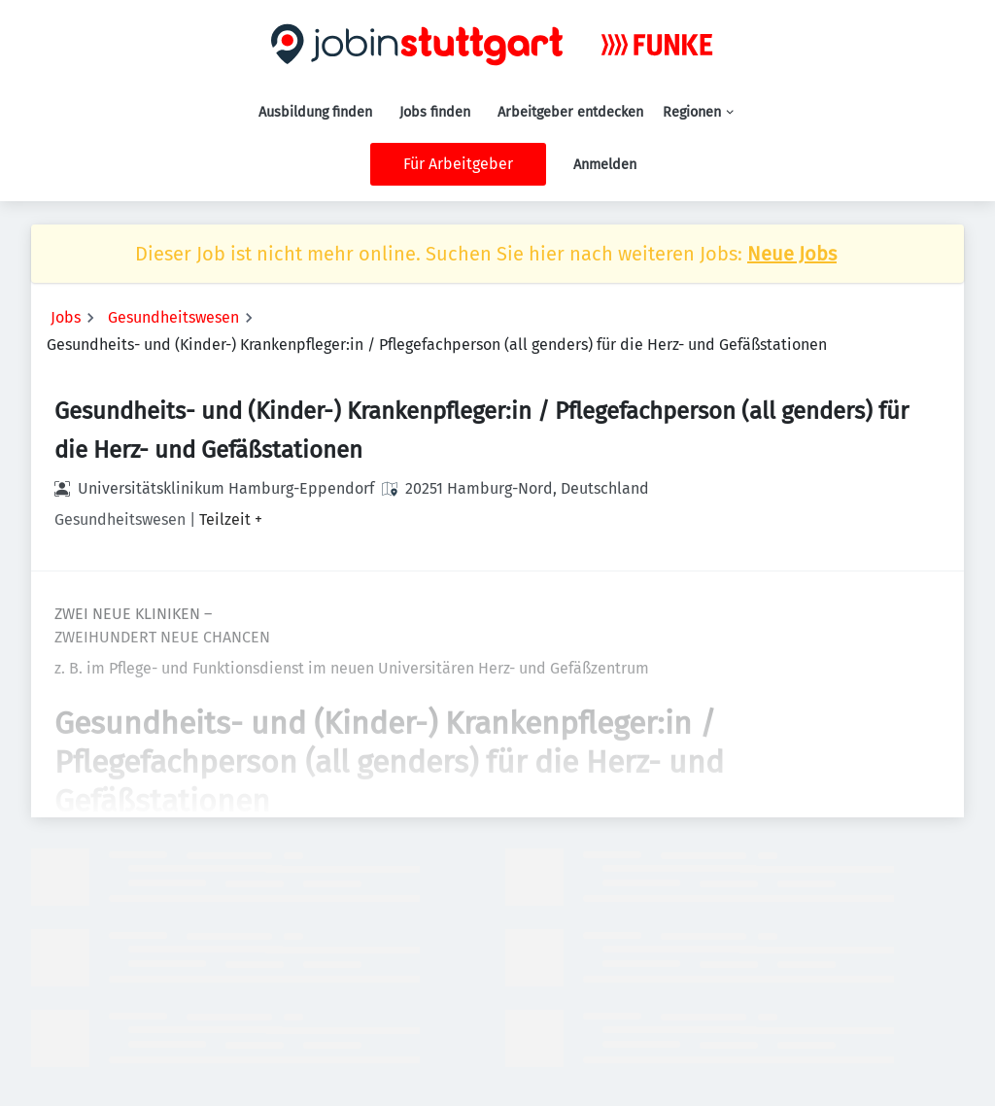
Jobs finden (434, 112)
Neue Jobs (792, 253)
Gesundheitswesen (173, 317)
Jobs (66, 317)
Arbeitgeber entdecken (570, 112)
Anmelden (604, 164)
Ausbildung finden (315, 112)
